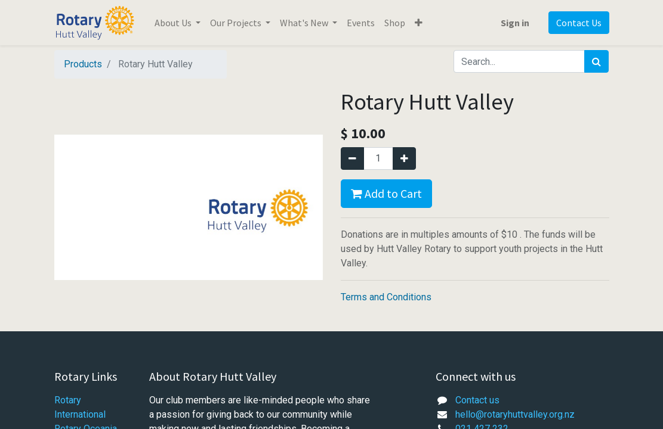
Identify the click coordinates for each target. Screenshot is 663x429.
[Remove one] (352, 158)
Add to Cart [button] (386, 193)
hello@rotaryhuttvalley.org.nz (515, 414)
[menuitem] (361, 23)
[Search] (596, 61)
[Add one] (404, 158)
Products (83, 64)
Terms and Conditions (386, 297)
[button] (418, 23)
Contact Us (579, 23)
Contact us (477, 400)
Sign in (515, 23)
